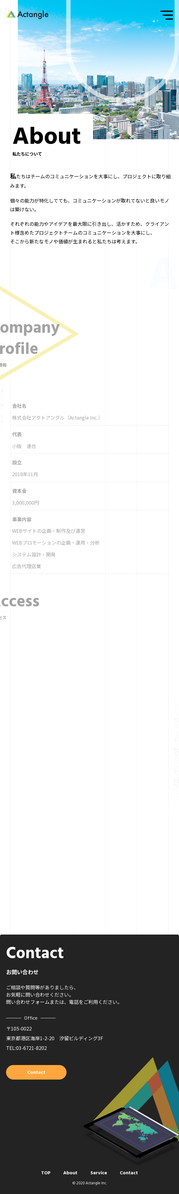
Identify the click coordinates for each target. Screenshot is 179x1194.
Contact (129, 1173)
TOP (45, 1173)
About (70, 1173)
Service (98, 1173)
